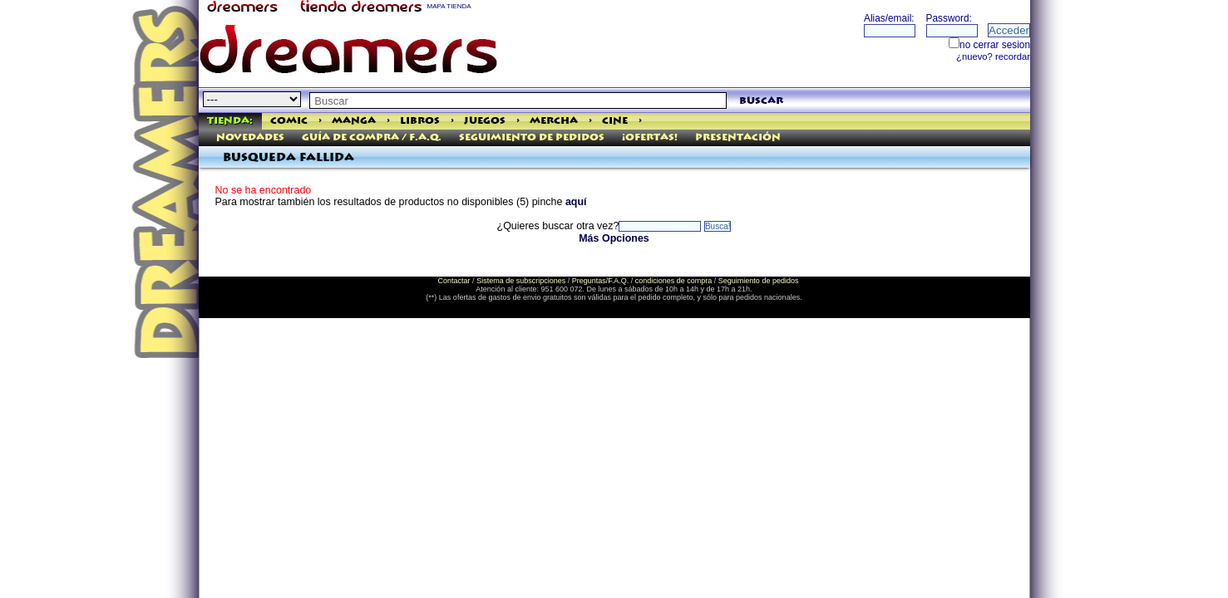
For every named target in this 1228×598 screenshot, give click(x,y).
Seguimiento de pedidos (531, 137)
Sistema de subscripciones (520, 281)
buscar (761, 100)
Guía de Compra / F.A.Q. (371, 137)
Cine (615, 120)
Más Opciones (614, 238)
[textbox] (518, 100)
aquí (576, 202)
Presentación (738, 137)
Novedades (250, 137)
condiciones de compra (674, 281)
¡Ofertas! (650, 137)
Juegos (485, 120)
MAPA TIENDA (449, 6)
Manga (354, 120)
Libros (420, 120)
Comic (289, 120)
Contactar (454, 281)
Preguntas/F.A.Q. (600, 281)
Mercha (554, 120)
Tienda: (230, 120)
